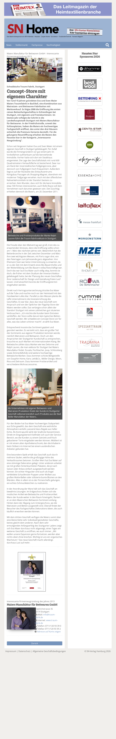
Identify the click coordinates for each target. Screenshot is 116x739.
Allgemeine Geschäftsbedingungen (49, 651)
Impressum (10, 651)
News (8, 45)
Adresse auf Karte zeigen (49, 631)
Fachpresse (37, 45)
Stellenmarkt (22, 45)
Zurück (34, 643)
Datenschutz (24, 651)
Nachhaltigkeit (53, 45)
